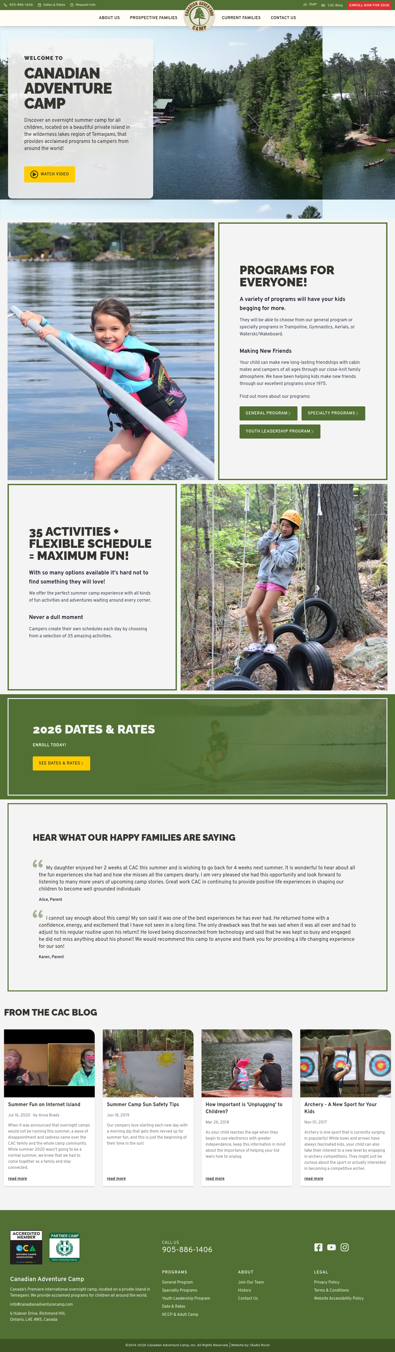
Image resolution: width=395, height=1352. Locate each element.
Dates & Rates (51, 5)
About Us (109, 18)
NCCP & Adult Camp (180, 1314)
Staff (309, 4)
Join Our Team (251, 1282)
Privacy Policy (326, 1282)
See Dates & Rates (61, 763)
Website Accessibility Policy (339, 1298)
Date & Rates (173, 1306)
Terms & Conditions (331, 1290)
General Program (268, 413)
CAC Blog (332, 5)
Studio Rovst (260, 1345)
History (244, 1290)
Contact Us (283, 18)
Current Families (241, 18)
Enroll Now (369, 5)
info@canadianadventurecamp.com (41, 1304)
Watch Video (49, 174)
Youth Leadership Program (280, 431)
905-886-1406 (18, 5)
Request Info (82, 5)
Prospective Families (154, 18)
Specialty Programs (333, 413)
